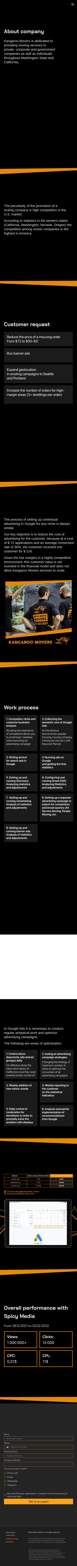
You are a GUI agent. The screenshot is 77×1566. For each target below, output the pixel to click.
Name (6, 1434)
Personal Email (10, 1451)
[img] (15, 1550)
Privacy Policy (10, 1535)
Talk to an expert (38, 1501)
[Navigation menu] (72, 4)
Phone (7, 1443)
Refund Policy (10, 1532)
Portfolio (9, 1542)
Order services (12, 1538)
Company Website (12, 1460)
